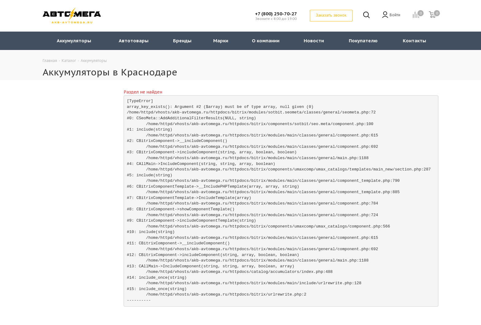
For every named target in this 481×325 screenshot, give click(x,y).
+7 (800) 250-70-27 (276, 14)
